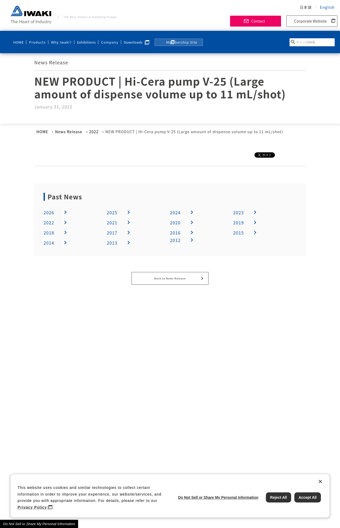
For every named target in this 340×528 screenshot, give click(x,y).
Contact (258, 21)
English (327, 7)
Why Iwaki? (57, 38)
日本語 (306, 7)
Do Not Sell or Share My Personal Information (39, 524)
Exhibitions (82, 38)
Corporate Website (310, 21)
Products (36, 38)
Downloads (126, 38)
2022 (94, 131)
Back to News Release (170, 277)
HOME (18, 38)
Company (104, 38)
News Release (68, 131)
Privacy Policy (32, 507)
